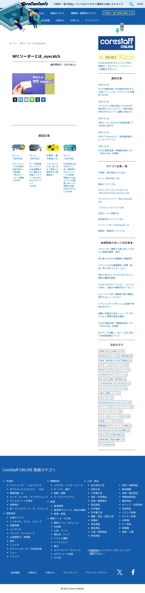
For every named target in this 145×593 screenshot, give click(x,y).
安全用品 (95, 524)
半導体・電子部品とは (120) (111, 172)
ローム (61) (114, 356)
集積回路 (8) (103, 425)
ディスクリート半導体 (21, 500)
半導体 (9, 481)
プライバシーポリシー (96, 572)
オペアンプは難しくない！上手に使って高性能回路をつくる (116, 334)
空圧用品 (95, 504)
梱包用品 (95, 528)
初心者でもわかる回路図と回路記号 (115, 258)
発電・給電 (59, 513)
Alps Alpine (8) (104, 430)
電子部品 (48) (127, 356)
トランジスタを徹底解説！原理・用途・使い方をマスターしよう (115, 267)
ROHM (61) (103, 356)
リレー (13, 552)
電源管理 (58, 506)
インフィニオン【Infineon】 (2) (113, 224)
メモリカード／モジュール (67, 550)
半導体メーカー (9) (106, 421)
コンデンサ (15, 529)
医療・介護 (127, 531)
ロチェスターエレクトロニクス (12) (112, 388)
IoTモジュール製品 (63, 553)
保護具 (94, 520)
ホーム (13, 43)
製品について (57, 13)
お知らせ (74, 20)
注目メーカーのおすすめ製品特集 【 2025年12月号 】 (116, 122)
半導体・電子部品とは (52, 157)
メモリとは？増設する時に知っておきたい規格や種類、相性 (116, 250)
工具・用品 (93, 481)
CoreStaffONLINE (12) (107, 383)
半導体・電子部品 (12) (117, 379)
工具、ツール (61, 530)
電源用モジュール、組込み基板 (70, 510)
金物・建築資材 (99, 500)
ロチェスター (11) (106, 397)
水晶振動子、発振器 (20, 537)
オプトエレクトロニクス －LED (26, 489)
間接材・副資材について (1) (111, 230)
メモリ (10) (126, 402)
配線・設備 (59, 493)
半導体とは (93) (118, 351)
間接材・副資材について (83, 13)
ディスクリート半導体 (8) (121, 425)
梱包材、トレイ (62, 534)
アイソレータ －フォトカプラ (25, 485)
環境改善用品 (129, 496)
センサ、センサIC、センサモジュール (29, 496)
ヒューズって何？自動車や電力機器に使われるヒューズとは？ (116, 295)
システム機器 (61, 538)
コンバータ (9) (116, 416)
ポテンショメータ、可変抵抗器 (26, 548)
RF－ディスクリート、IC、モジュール (29, 508)
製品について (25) (106, 184)
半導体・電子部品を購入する (118, 13)
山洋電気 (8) (124, 430)
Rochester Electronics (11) (109, 402)
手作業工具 (96, 512)
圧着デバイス (17, 517)
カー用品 (126, 524)
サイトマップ (92, 20)
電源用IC (14, 504)
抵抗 (12, 541)
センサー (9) (103, 416)
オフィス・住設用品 (132, 504)
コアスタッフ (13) (120, 374)
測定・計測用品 (99, 496)
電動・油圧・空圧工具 (102, 516)
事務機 (125, 528)
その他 (57, 557)
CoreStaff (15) (104, 374)
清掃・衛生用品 (130, 493)
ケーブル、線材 (62, 489)
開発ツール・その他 (60, 518)
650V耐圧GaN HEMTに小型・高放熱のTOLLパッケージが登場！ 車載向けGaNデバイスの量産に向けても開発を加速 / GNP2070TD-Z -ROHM (69, 177)
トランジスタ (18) (121, 365)
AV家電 (125, 520)
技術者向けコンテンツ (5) (110, 219)
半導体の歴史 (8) (117, 435)
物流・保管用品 (130, 485)
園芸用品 (126, 500)
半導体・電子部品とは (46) (109, 360)
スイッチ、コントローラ (22, 533)
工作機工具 (96, 493)
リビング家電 (129, 512)
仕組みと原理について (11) (109, 393)
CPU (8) (119, 421)
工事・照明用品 (99, 531)
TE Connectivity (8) (106, 444)
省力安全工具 (98, 485)
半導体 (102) (104, 351)
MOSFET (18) (104, 369)
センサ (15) (125, 369)
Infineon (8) (103, 435)
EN (141, 4)
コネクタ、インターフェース (68, 485)
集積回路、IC (16, 493)
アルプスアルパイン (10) (123, 407)
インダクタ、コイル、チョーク (25, 521)
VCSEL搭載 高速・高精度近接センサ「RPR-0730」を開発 (116, 150)
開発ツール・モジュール (66, 522)
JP (138, 4)
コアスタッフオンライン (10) (110, 411)
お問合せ (60, 20)
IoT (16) (115, 369)
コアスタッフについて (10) (111, 207)
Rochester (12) (124, 383)
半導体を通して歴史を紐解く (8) (111, 439)
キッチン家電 (129, 516)
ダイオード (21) (105, 365)
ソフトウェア (61, 542)
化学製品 (95, 508)
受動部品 (10, 513)
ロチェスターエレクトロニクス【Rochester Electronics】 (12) (113, 191)
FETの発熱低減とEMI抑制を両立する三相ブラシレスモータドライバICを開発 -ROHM (116, 89)
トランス (14, 556)
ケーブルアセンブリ (64, 496)
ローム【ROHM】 (17, 157)
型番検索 (94, 550)
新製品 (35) (126, 360)
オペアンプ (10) (105, 407)
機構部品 (54, 481)
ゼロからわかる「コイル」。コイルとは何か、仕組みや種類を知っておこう (116, 286)
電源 (52, 501)
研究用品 (126, 508)
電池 (56, 546)
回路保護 (14, 525)
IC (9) (127, 416)
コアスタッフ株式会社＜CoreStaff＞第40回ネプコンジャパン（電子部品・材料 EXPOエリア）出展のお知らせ (116, 106)
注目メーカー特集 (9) (108, 213)
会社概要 (45, 20)
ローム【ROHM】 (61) (109, 178)
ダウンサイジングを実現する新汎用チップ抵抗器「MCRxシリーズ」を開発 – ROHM (18, 172)
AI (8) (115, 430)
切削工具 (95, 489)
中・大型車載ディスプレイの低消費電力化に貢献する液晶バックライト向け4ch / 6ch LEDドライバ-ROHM (35, 174)
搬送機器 (126, 489)
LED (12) (102, 379)
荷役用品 (95, 535)
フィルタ (14, 544)
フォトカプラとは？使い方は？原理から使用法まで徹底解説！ (52, 169)
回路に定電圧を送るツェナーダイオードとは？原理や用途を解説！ (116, 315)
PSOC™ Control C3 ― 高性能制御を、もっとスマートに (116, 136)
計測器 (57, 526)
